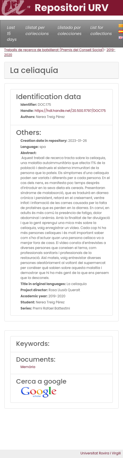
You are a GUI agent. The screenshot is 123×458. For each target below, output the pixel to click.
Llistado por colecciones (69, 30)
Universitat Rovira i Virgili (100, 453)
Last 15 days (12, 33)
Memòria (27, 366)
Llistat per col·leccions (37, 30)
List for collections (101, 30)
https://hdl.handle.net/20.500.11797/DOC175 (70, 110)
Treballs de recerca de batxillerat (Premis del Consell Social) (54, 49)
